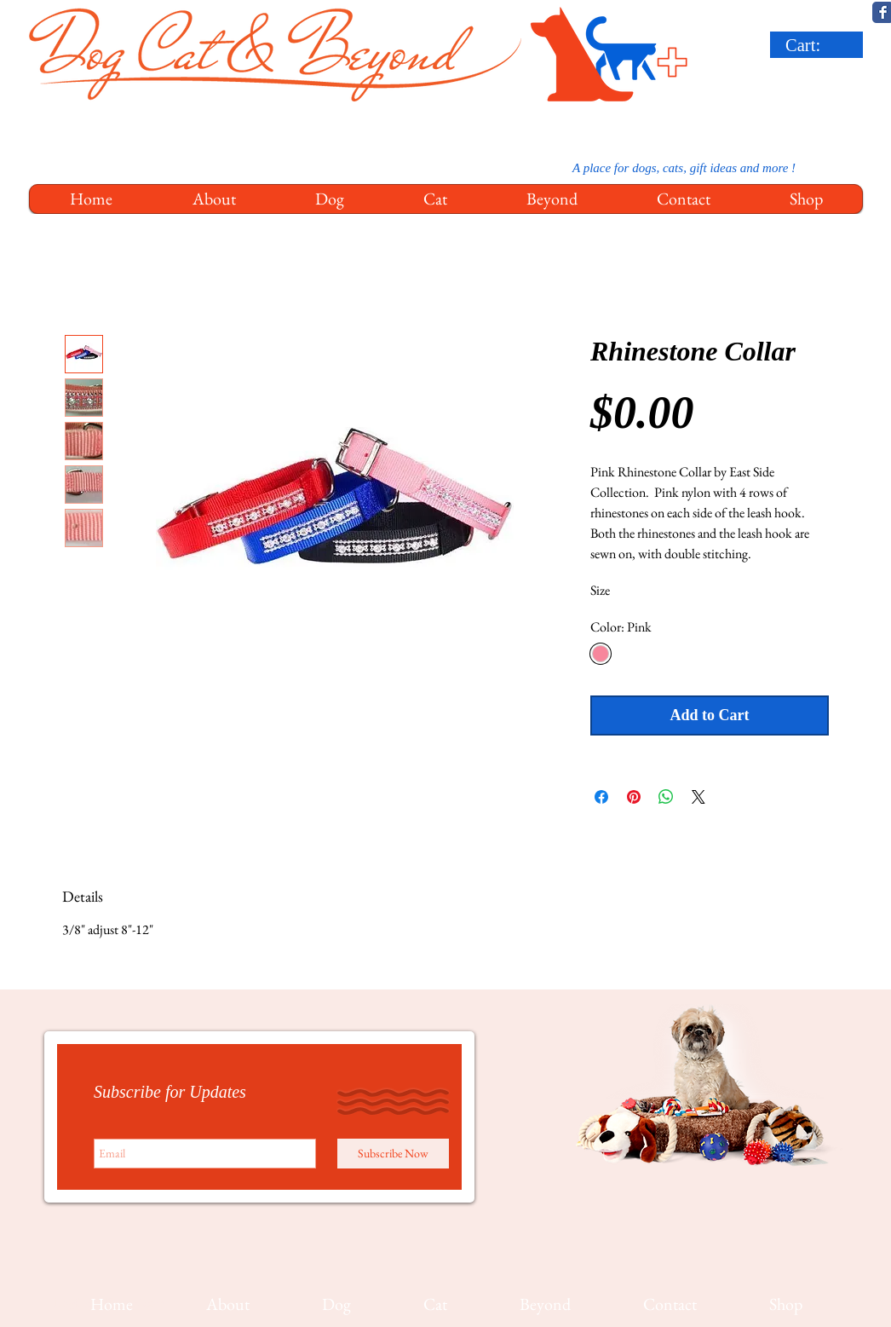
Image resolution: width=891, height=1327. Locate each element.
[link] (819, 45)
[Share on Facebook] (601, 797)
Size (600, 590)
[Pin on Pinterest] (634, 797)
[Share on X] (698, 797)
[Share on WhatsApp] (666, 797)
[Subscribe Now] (393, 1153)
